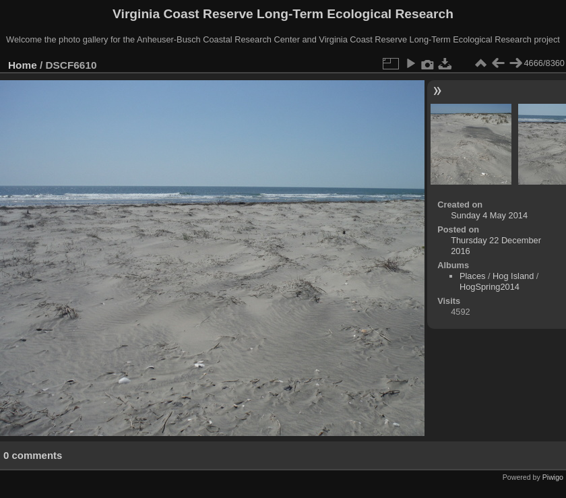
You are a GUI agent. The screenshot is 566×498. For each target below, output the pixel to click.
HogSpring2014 (490, 287)
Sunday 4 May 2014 (489, 215)
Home (22, 65)
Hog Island (513, 276)
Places (472, 276)
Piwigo (552, 477)
